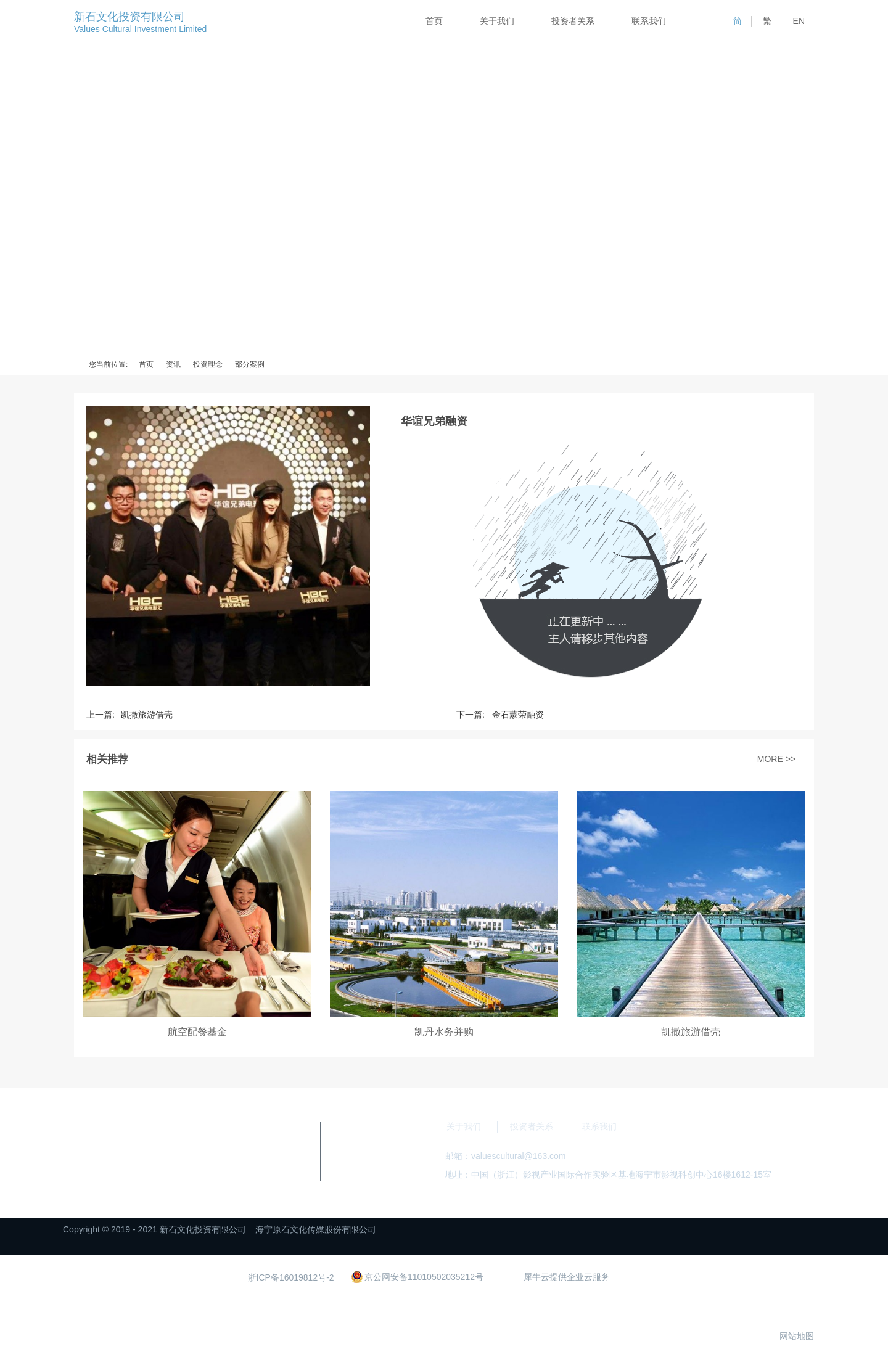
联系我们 (648, 21)
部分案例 (250, 364)
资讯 (173, 364)
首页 (434, 21)
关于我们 (497, 21)
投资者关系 (572, 21)
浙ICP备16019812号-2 (291, 1277)
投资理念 (208, 364)
